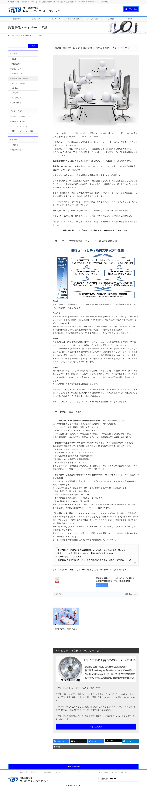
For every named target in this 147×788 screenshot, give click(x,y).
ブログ (79, 772)
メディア (14, 93)
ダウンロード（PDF (101, 585)
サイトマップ (16, 98)
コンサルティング (17, 73)
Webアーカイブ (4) (18, 121)
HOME (13, 59)
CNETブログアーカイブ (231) (22, 116)
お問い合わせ (16, 103)
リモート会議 (103, 772)
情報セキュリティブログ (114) (22, 131)
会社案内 (14, 88)
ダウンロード (69, 772)
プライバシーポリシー (120, 772)
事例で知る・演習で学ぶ (66, 629)
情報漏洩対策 (16, 64)
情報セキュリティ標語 (18, 83)
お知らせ (14, 145)
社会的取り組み (17, 150)
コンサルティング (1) (19, 126)
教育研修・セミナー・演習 (19, 78)
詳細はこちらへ (96, 727)
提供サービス (16, 69)
